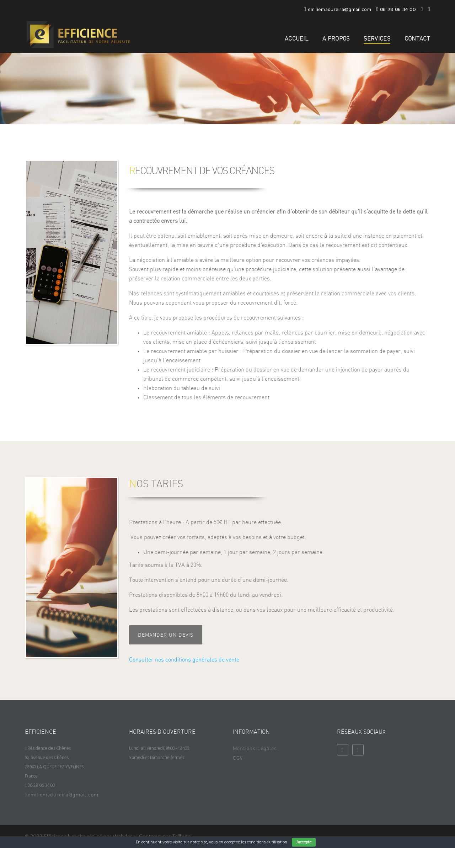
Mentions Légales (255, 748)
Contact (417, 39)
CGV (238, 758)
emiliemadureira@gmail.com (63, 794)
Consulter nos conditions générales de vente (184, 660)
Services (377, 39)
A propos (335, 39)
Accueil (296, 39)
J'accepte (303, 842)
